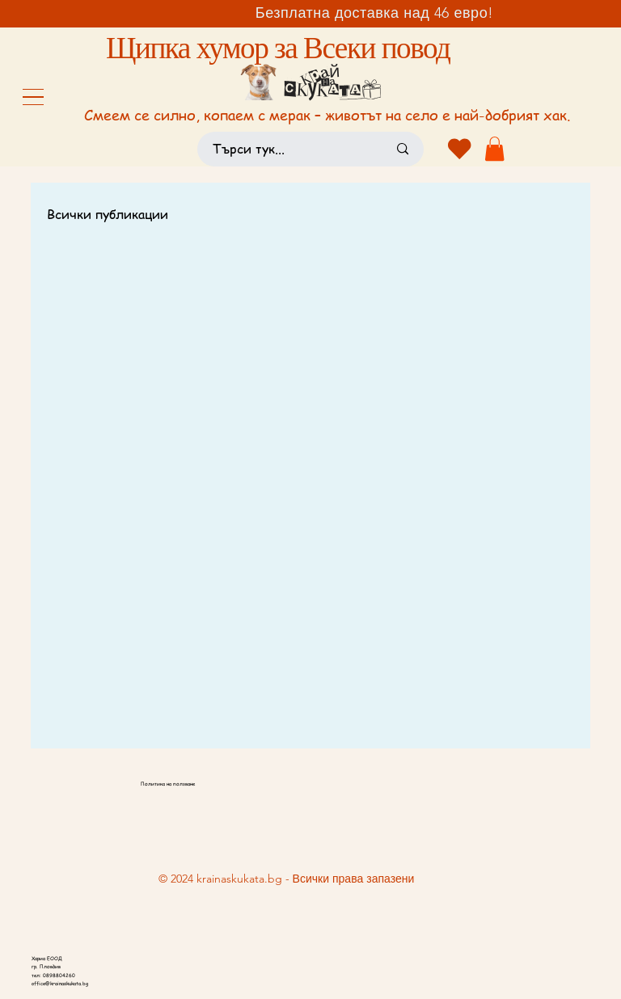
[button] (494, 149)
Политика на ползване (168, 784)
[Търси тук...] (288, 149)
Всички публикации (107, 214)
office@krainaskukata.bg (60, 984)
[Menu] (33, 97)
